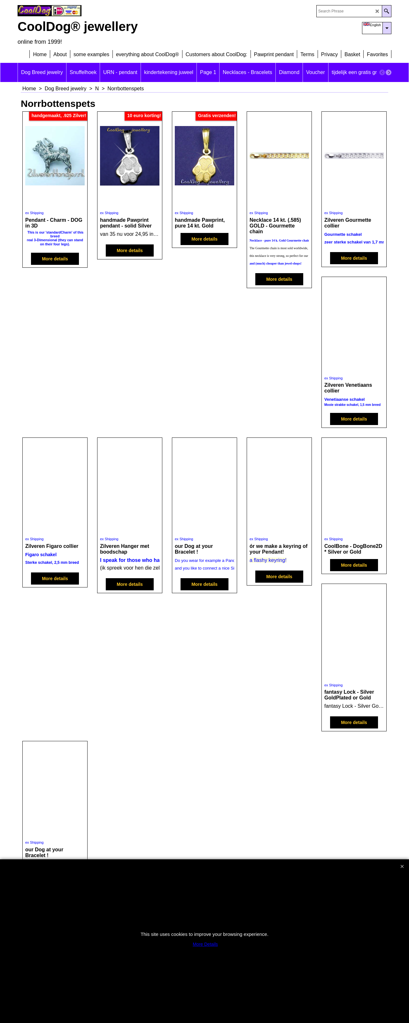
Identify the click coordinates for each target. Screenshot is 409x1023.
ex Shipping (34, 213)
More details (55, 258)
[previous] (382, 72)
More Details (205, 944)
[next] (388, 72)
